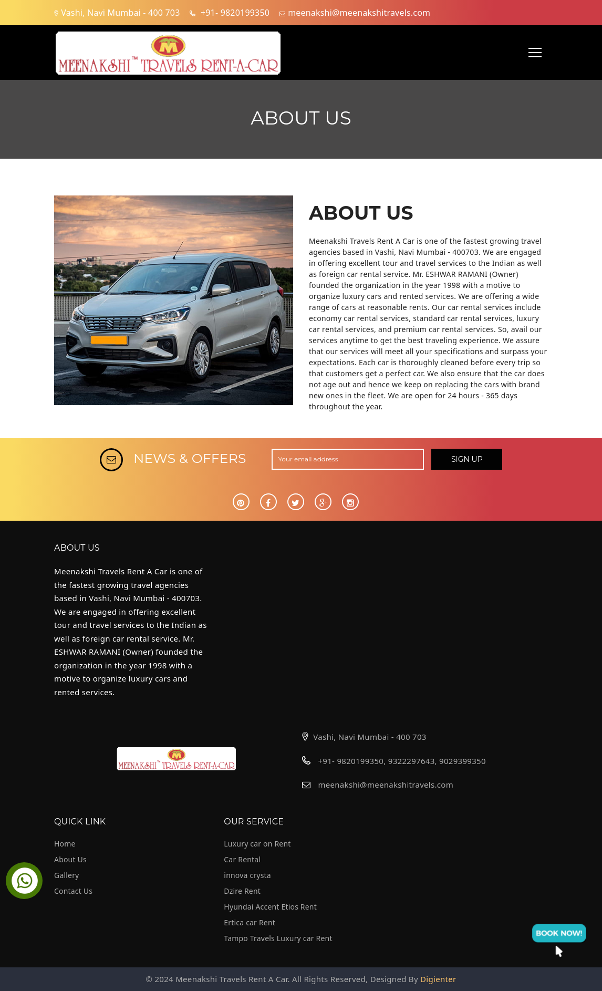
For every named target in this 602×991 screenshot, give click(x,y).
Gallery (66, 875)
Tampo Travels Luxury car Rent (278, 938)
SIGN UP (467, 459)
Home (65, 844)
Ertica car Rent (249, 922)
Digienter (438, 979)
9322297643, (412, 761)
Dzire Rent (242, 891)
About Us (70, 859)
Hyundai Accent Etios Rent (270, 907)
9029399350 (462, 761)
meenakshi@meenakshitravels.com (385, 784)
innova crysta (247, 875)
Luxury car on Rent (257, 844)
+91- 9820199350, (353, 761)
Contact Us (73, 891)
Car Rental (242, 859)
